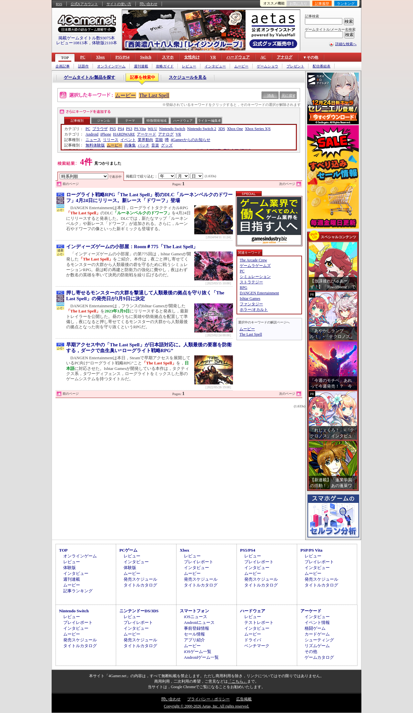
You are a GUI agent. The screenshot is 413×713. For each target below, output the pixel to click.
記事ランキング (78, 590)
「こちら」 (237, 681)
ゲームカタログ (319, 657)
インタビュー (215, 66)
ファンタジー (251, 304)
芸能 (159, 140)
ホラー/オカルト (254, 309)
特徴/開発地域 (156, 120)
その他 (311, 651)
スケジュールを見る (187, 77)
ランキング (346, 3)
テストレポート (259, 622)
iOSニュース (195, 616)
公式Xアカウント (84, 4)
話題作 (83, 66)
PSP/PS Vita (311, 550)
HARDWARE (124, 134)
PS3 (129, 129)
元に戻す (289, 95)
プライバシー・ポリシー (208, 699)
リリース (110, 140)
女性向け (192, 57)
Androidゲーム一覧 (201, 657)
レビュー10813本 (72, 42)
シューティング (319, 639)
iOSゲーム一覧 (197, 651)
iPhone (105, 134)
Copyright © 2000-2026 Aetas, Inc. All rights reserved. (206, 706)
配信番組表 (321, 66)
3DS (221, 129)
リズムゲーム (317, 645)
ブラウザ (100, 129)
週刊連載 (141, 66)
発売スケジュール (140, 579)
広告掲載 (244, 699)
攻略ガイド (165, 66)
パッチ (143, 145)
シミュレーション (255, 276)
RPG (243, 287)
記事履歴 (322, 3)
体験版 (69, 567)
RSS (59, 4)
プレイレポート (198, 561)
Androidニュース (199, 622)
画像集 (130, 145)
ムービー (241, 66)
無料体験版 (95, 145)
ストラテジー (251, 282)
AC (263, 57)
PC (82, 57)
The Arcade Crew (253, 260)
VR (213, 57)
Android (92, 134)
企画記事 (62, 66)
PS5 (113, 129)
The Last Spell (154, 95)
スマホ (168, 57)
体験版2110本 (104, 42)
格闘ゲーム (315, 628)
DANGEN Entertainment (259, 293)
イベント (128, 140)
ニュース (93, 140)
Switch (145, 57)
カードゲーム (317, 634)
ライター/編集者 (209, 120)
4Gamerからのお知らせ (190, 140)
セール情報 (194, 634)
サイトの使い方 (118, 4)
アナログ (284, 57)
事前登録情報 (196, 628)
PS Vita (140, 129)
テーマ (130, 120)
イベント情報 (317, 622)
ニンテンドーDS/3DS (138, 610)
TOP (65, 58)
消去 (270, 95)
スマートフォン (194, 610)
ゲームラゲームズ (255, 265)
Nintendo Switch (172, 129)
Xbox (100, 57)
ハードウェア (238, 57)
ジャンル (103, 120)
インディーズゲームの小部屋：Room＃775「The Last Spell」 (132, 246)
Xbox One (235, 129)
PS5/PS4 (122, 57)
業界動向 (145, 140)
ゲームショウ (267, 66)
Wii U (152, 129)
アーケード (146, 134)
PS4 (121, 129)
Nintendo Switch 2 (201, 129)
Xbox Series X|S (258, 129)
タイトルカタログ (140, 585)
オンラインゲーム (111, 66)
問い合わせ (148, 4)
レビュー (189, 66)
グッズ (167, 145)
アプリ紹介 (194, 639)
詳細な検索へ (346, 44)
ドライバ (252, 639)
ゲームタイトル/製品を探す (90, 77)
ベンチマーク (256, 645)
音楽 (155, 145)
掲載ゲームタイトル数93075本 (86, 38)
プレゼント (295, 66)
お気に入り (298, 3)
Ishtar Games (250, 298)
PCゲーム (128, 550)
